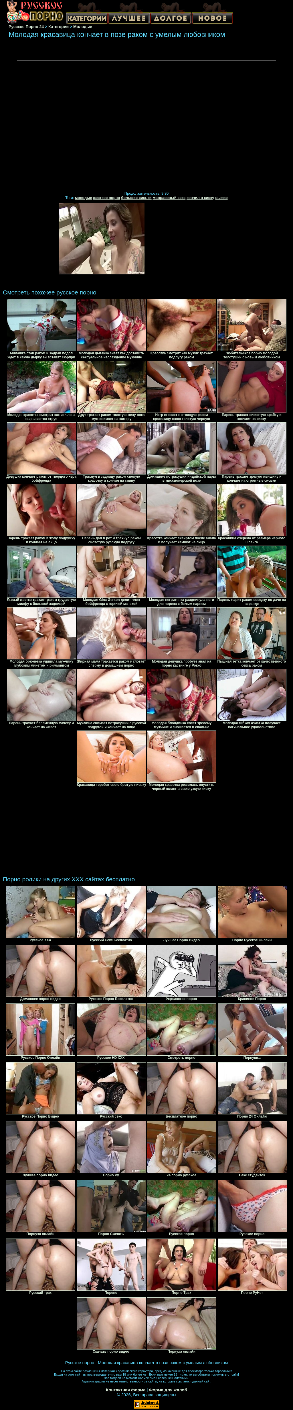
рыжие (221, 198)
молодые (83, 198)
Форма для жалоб (168, 1389)
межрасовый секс (169, 198)
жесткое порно (106, 198)
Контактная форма (126, 1389)
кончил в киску (200, 198)
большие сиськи (136, 198)
